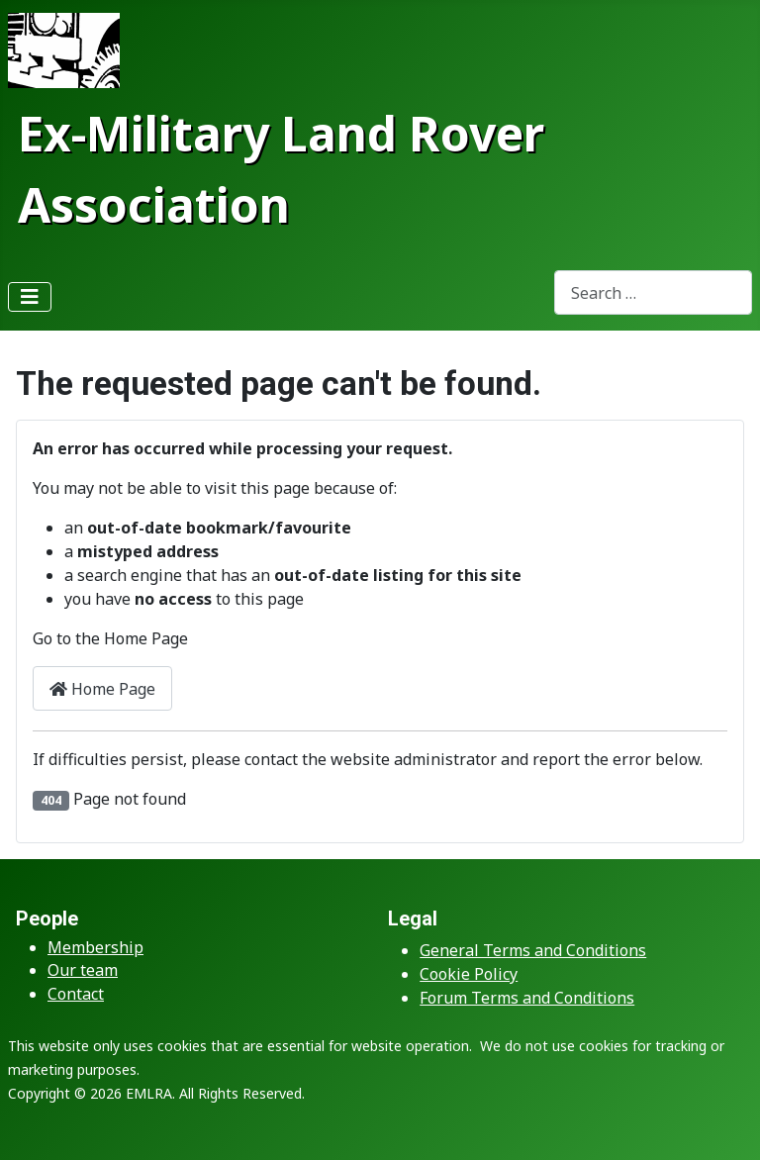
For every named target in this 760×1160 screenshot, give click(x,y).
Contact (76, 994)
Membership (95, 947)
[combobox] (653, 292)
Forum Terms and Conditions (527, 998)
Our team (83, 970)
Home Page (102, 689)
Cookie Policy (469, 974)
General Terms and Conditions (533, 950)
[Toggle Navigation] (29, 297)
